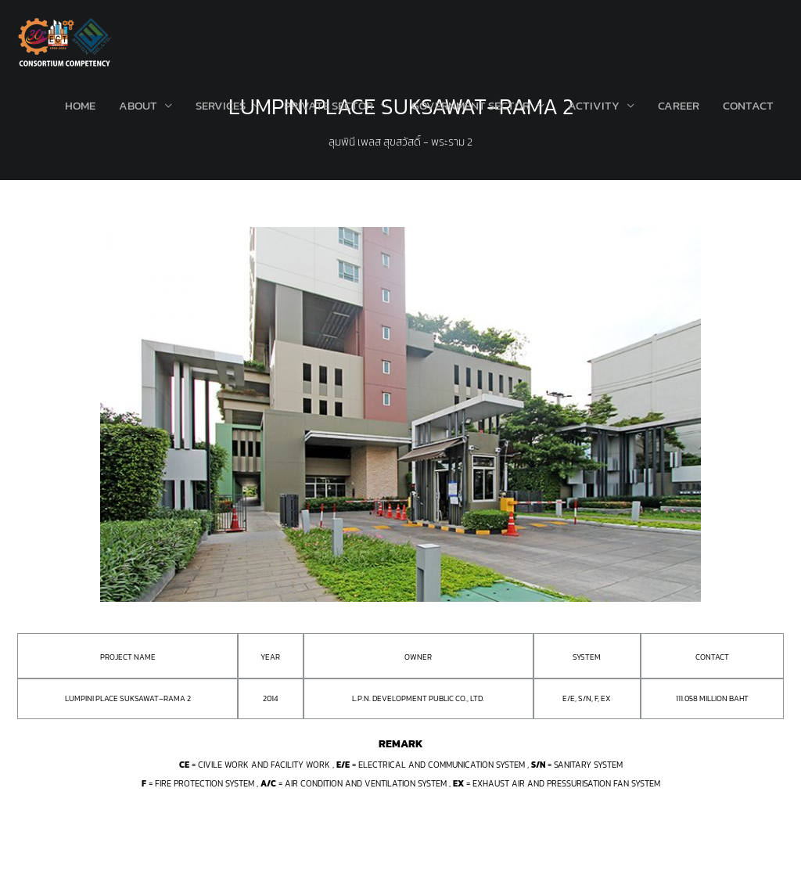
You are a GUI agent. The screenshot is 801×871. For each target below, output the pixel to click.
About (138, 105)
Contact (748, 105)
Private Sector (328, 105)
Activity (594, 105)
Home (80, 105)
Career (678, 105)
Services (221, 105)
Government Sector (470, 105)
